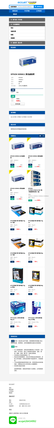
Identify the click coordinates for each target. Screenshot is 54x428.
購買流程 (11, 389)
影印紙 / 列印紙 (16, 19)
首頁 (10, 387)
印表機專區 (15, 24)
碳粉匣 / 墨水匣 (16, 42)
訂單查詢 (11, 391)
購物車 (10, 393)
